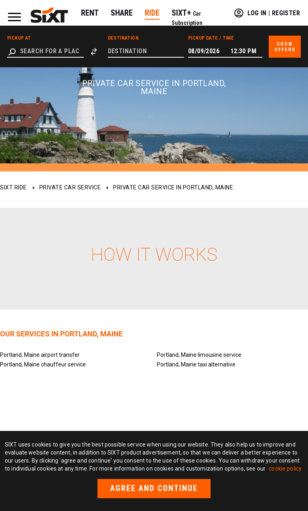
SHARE (122, 13)
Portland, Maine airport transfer (40, 355)
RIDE (152, 13)
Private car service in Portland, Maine (173, 187)
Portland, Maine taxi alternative (196, 364)
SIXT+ (187, 17)
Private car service (70, 187)
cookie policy (285, 468)
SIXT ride (13, 187)
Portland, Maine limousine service (199, 355)
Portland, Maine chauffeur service (43, 364)
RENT (90, 13)
